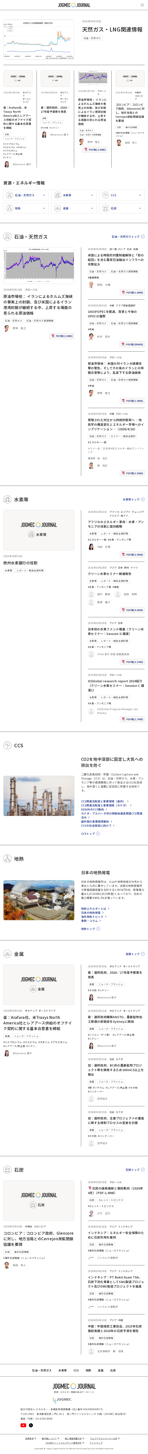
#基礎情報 (93, 277)
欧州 (126, 567)
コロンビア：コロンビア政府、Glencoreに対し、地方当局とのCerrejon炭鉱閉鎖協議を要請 (130, 112)
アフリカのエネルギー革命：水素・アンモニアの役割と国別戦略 (116, 524)
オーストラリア (27, 100)
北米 (129, 249)
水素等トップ (131, 499)
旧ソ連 (113, 249)
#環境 (116, 587)
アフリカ (114, 511)
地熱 (88, 1370)
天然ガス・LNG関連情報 (112, 29)
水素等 (8, 570)
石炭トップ (133, 1170)
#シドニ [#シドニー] (7, 157)
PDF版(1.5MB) (133, 474)
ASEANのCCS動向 (92, 809)
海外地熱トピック (92, 917)
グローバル (31, 289)
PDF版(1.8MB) (133, 293)
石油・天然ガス (92, 38)
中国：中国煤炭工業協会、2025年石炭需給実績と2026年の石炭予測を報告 (115, 1328)
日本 (120, 567)
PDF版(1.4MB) (133, 401)
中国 (120, 1320)
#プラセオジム (10, 150)
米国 (135, 249)
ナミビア (114, 515)
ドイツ (134, 567)
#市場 (91, 329)
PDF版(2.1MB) (133, 662)
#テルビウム (9, 147)
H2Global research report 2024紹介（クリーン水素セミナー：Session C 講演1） (116, 685)
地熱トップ (88, 929)
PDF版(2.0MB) (95, 150)
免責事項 (30, 1438)
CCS (76, 1370)
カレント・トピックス (111, 1200)
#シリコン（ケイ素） (99, 1034)
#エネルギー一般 (97, 442)
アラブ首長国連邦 (125, 305)
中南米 (138, 92)
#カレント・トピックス (101, 1206)
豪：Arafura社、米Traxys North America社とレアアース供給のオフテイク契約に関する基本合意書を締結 (17, 117)
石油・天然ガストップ (126, 236)
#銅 (90, 1087)
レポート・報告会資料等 (30, 570)
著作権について (50, 1438)
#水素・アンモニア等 (119, 539)
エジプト (126, 511)
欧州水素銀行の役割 (20, 562)
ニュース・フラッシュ (14, 138)
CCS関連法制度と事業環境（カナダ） (105, 805)
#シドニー (54, 127)
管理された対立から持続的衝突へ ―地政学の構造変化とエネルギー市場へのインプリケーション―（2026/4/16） (116, 424)
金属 (7, 134)
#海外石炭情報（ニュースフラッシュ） (25, 1258)
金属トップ (133, 954)
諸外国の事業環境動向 (95, 821)
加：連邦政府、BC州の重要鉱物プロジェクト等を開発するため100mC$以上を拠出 (116, 1069)
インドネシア (125, 1226)
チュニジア (138, 511)
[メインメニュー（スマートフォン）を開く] (142, 5)
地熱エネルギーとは (93, 908)
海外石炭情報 (131, 127)
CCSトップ (88, 834)
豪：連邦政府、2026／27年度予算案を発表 (55, 109)
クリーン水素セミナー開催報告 (110, 573)
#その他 (45, 127)
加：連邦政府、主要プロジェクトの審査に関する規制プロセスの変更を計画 (116, 1120)
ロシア (122, 249)
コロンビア (40, 1226)
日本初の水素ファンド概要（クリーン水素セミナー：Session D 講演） (116, 631)
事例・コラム (89, 921)
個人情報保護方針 (74, 1438)
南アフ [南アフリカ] (124, 515)
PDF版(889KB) (133, 345)
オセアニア (31, 1010)
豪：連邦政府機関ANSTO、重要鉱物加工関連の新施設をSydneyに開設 (115, 1019)
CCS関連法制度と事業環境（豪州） (103, 801)
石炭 (119, 127)
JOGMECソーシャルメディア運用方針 (65, 1442)
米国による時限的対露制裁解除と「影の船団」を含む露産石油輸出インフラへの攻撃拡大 (116, 259)
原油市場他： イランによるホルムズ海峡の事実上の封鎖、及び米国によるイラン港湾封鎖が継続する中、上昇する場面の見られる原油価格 (92, 112)
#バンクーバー (96, 1091)
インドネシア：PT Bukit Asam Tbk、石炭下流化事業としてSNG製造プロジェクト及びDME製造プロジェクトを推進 (116, 1281)
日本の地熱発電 (91, 913)
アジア (113, 567)
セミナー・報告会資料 (123, 436)
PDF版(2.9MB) (133, 555)
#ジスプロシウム (11, 143)
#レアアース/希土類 (12, 153)
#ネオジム (21, 147)
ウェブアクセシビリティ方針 (105, 1438)
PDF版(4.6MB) (133, 610)
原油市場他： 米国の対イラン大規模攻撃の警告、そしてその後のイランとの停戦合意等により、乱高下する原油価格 (116, 368)
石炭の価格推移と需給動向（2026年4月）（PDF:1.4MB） (115, 1190)
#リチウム (98, 1087)
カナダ (119, 1059)
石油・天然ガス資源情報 (90, 134)
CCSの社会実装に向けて (96, 825)
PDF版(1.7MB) (133, 719)
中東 (112, 305)
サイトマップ (96, 1442)
